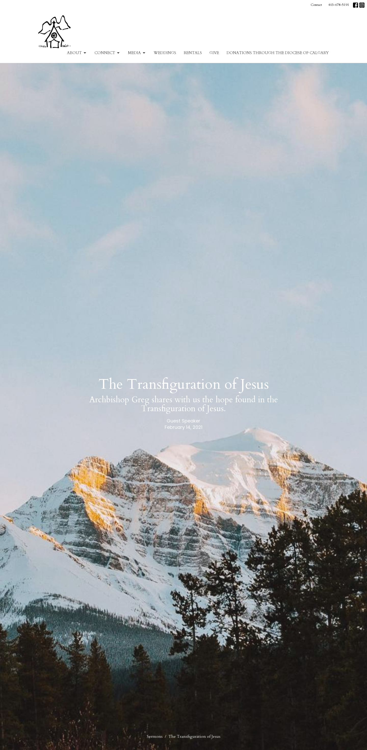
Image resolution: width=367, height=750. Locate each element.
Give (214, 52)
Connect (107, 53)
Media (137, 53)
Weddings (165, 52)
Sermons (155, 736)
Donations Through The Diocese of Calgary (278, 52)
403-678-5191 (338, 5)
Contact (316, 5)
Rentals (193, 52)
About (77, 53)
